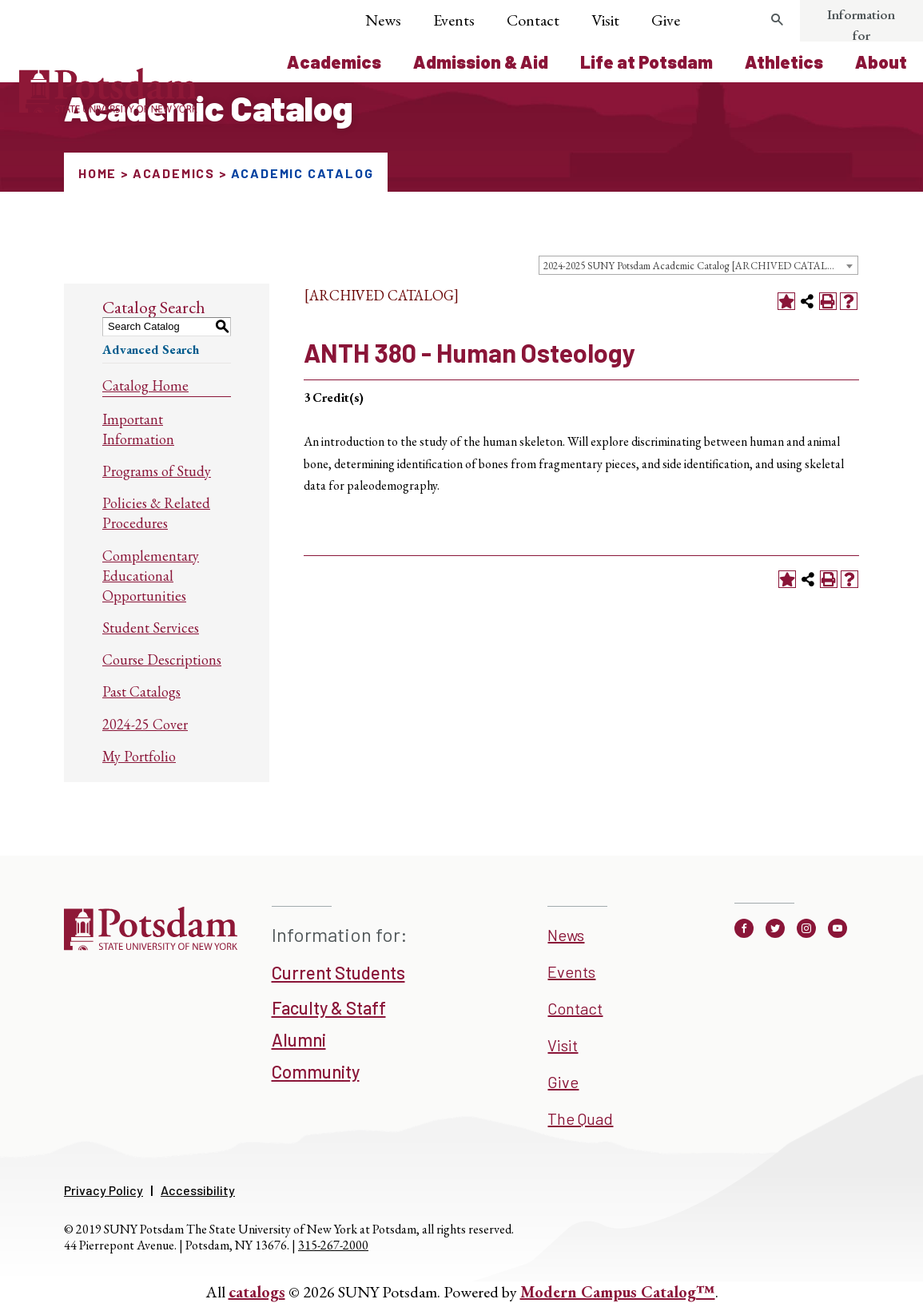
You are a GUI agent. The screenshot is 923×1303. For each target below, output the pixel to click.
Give (665, 20)
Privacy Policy (103, 1190)
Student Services (150, 627)
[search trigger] (778, 20)
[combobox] (698, 265)
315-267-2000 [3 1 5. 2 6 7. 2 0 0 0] (333, 1245)
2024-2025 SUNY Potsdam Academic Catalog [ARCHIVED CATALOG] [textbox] (695, 265)
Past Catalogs (141, 691)
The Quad (580, 1118)
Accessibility (198, 1190)
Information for (861, 25)
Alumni (299, 1039)
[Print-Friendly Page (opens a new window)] (828, 301)
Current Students (338, 972)
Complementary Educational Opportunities (150, 575)
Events (454, 20)
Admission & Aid (480, 61)
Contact (533, 20)
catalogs (257, 1291)
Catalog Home (145, 385)
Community (316, 1071)
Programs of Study (156, 471)
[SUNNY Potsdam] (150, 945)
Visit (605, 20)
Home (97, 173)
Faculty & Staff (329, 1007)
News (383, 20)
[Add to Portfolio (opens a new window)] (786, 301)
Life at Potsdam (646, 61)
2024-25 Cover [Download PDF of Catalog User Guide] (145, 724)
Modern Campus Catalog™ (617, 1291)
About (881, 61)
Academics (334, 61)
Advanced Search (150, 349)
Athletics (784, 61)
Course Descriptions (161, 659)
